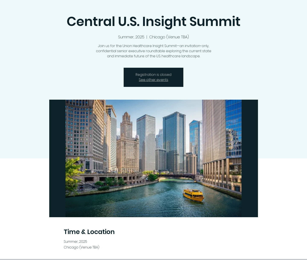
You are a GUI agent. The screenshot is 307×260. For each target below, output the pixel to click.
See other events (153, 79)
